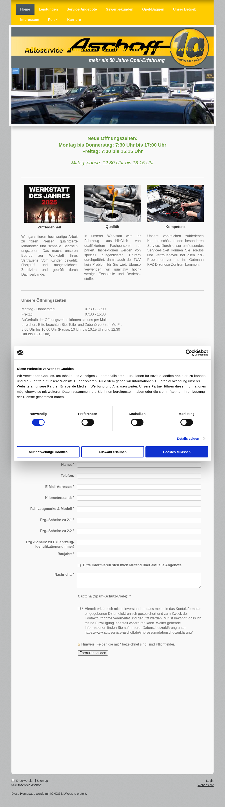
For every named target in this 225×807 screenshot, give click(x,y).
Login (210, 780)
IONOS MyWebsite (63, 793)
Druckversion (23, 780)
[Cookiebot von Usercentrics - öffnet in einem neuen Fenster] (189, 353)
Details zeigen (188, 438)
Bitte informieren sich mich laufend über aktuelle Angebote (132, 565)
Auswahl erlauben (112, 452)
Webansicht (206, 785)
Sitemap (42, 780)
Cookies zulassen (177, 452)
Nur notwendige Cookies (48, 452)
